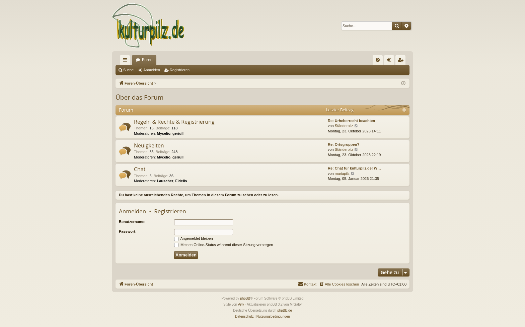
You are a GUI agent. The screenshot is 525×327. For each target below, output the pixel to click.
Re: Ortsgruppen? (343, 144)
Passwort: (128, 231)
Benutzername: (132, 222)
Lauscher (165, 181)
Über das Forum (139, 97)
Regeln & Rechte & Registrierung (174, 121)
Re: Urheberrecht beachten (351, 121)
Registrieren (180, 70)
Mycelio (163, 133)
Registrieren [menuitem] (401, 61)
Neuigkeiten (149, 145)
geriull (177, 133)
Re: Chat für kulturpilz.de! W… (354, 168)
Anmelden (151, 70)
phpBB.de (284, 310)
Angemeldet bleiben (193, 238)
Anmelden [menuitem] (390, 61)
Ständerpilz (344, 126)
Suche (128, 70)
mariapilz (342, 174)
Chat (139, 169)
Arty (241, 304)
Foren (147, 60)
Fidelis (181, 181)
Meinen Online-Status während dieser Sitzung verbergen (223, 245)
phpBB (245, 298)
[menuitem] (378, 60)
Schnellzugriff (126, 61)
